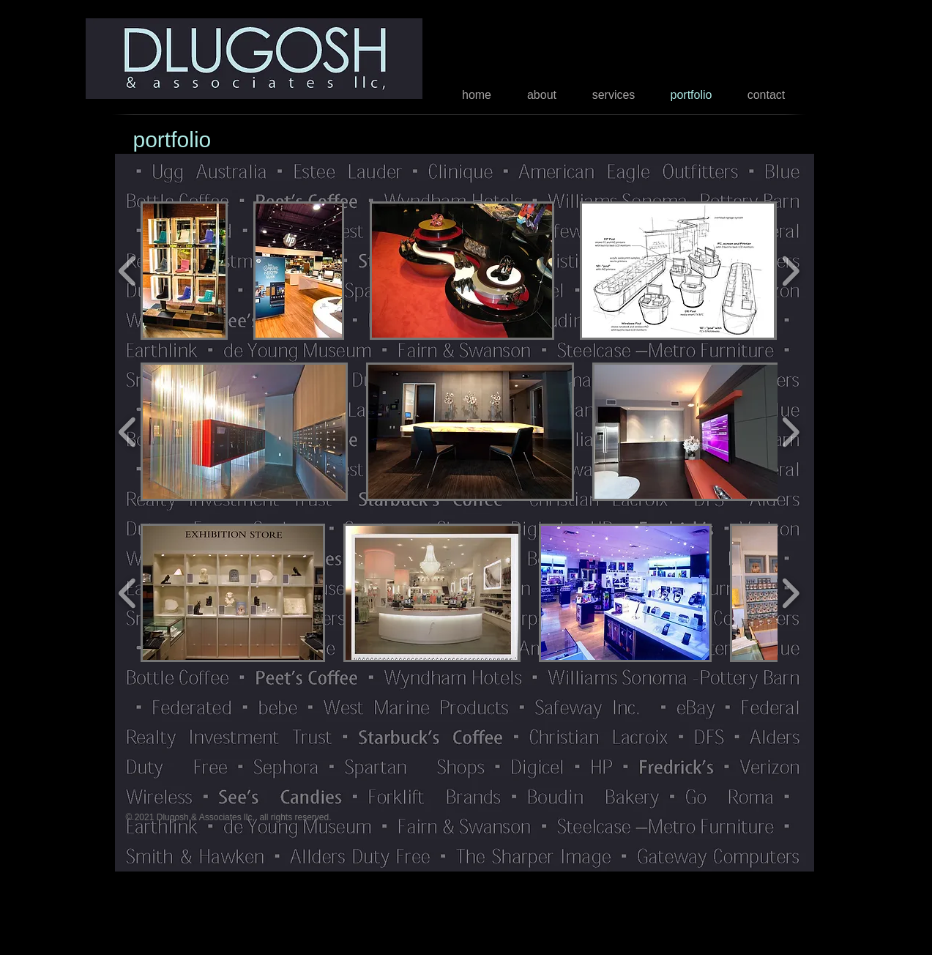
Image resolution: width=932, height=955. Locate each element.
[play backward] (127, 270)
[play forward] (790, 270)
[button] (184, 270)
